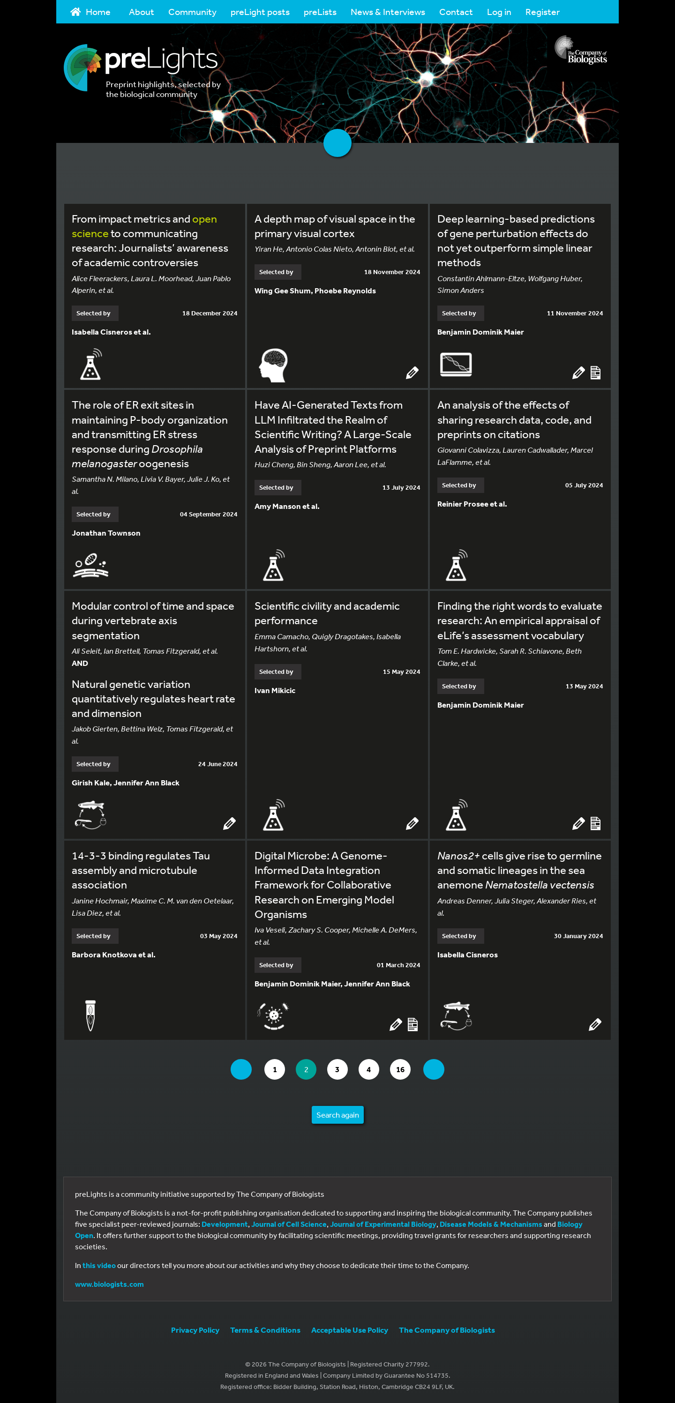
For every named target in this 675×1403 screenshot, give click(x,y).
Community (192, 11)
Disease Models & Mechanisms (491, 1223)
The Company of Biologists (447, 1329)
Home (90, 11)
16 (405, 1068)
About (141, 11)
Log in (499, 11)
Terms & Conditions (265, 1329)
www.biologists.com (109, 1283)
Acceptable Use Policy (349, 1329)
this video (99, 1264)
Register (542, 11)
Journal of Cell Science (289, 1223)
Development (225, 1223)
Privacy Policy (195, 1329)
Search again (337, 1114)
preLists (320, 11)
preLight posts (260, 11)
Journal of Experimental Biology (383, 1223)
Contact (456, 11)
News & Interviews (388, 11)
